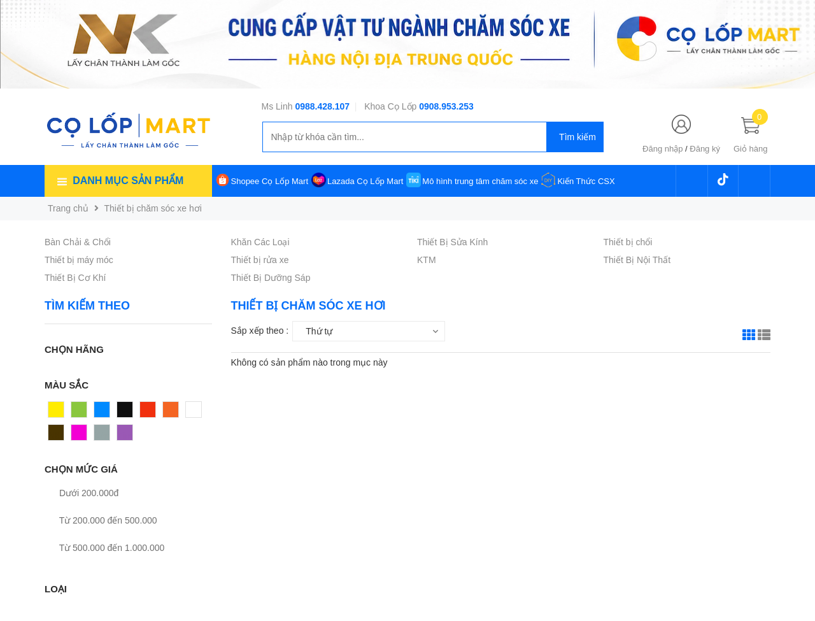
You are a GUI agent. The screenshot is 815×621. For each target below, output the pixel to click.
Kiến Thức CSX (585, 181)
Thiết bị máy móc (79, 260)
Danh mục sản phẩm (128, 180)
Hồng (82, 436)
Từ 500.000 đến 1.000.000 (104, 548)
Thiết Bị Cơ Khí (75, 278)
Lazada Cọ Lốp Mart (365, 181)
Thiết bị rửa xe (260, 260)
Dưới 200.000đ (81, 493)
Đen (125, 413)
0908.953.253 (446, 106)
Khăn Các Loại (260, 242)
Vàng (58, 413)
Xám (103, 436)
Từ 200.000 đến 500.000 (101, 520)
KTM (426, 260)
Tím (124, 436)
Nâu (56, 436)
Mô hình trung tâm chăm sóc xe (480, 181)
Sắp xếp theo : (260, 330)
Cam (172, 413)
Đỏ (146, 413)
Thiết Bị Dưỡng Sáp (271, 278)
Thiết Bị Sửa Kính (452, 242)
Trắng (197, 413)
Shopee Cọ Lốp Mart (270, 181)
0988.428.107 (322, 106)
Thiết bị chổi (628, 242)
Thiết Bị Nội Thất (637, 260)
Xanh (81, 413)
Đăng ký (705, 148)
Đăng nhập (662, 148)
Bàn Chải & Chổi (78, 242)
